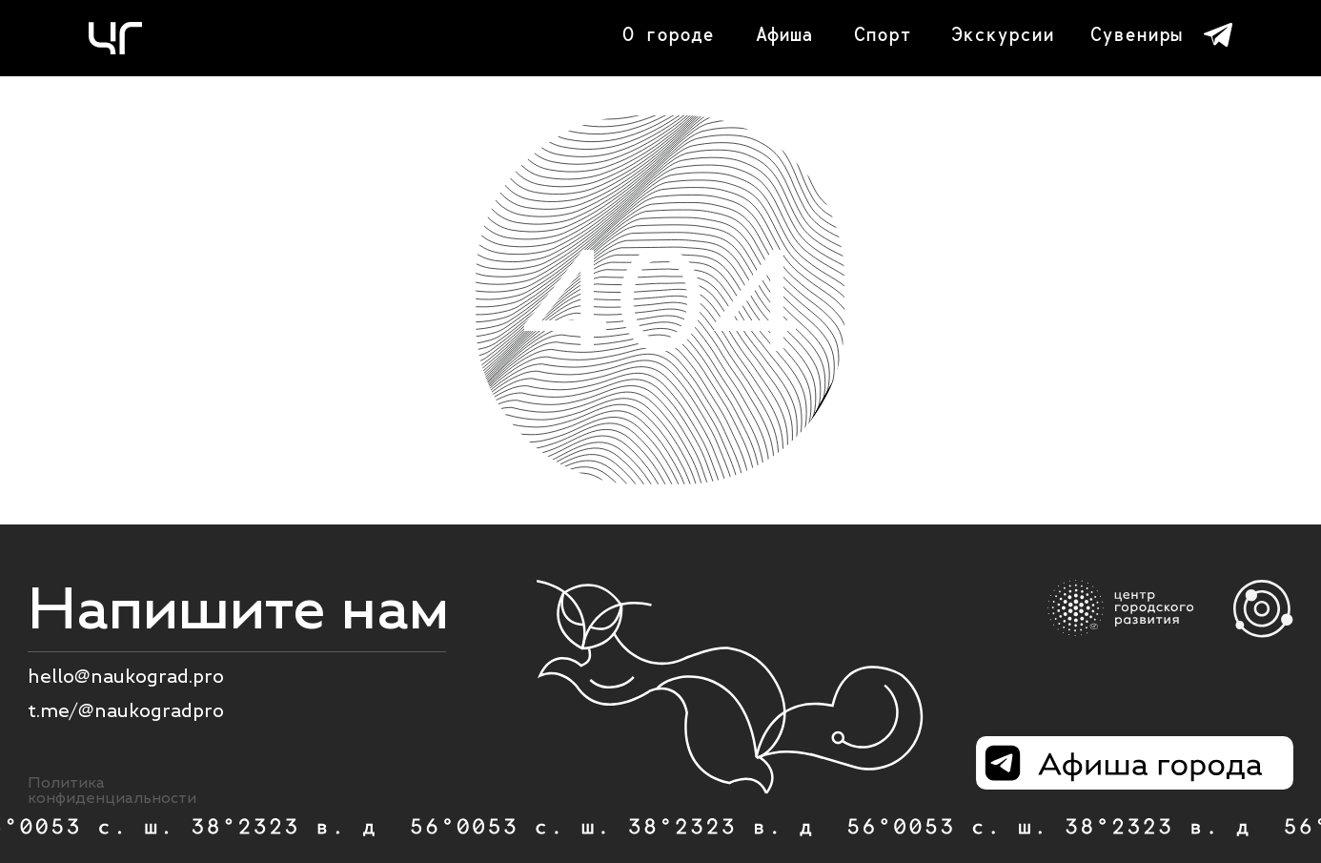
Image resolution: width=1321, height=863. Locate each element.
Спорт (882, 34)
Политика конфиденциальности (112, 790)
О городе (668, 34)
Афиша (784, 34)
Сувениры (1136, 34)
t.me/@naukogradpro (126, 710)
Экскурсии (1002, 34)
